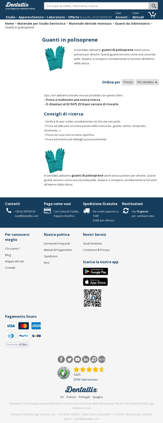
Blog (8, 255)
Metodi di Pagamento (58, 250)
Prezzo (128, 82)
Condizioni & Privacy (96, 250)
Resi (46, 262)
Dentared (93, 359)
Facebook (61, 359)
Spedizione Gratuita (100, 203)
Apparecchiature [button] (32, 17)
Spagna (98, 397)
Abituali (138, 17)
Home (9, 23)
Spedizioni (51, 256)
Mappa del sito (14, 261)
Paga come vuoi (57, 203)
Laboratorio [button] (57, 17)
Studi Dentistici (92, 243)
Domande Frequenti (57, 243)
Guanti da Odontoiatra (132, 23)
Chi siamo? (12, 248)
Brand (84, 17)
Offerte (73, 17)
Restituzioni (132, 203)
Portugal (84, 397)
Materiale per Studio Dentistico (41, 23)
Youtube (77, 359)
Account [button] (122, 17)
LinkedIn (85, 359)
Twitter (69, 359)
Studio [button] (12, 17)
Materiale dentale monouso (90, 23)
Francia (71, 397)
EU (62, 397)
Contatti (12, 203)
